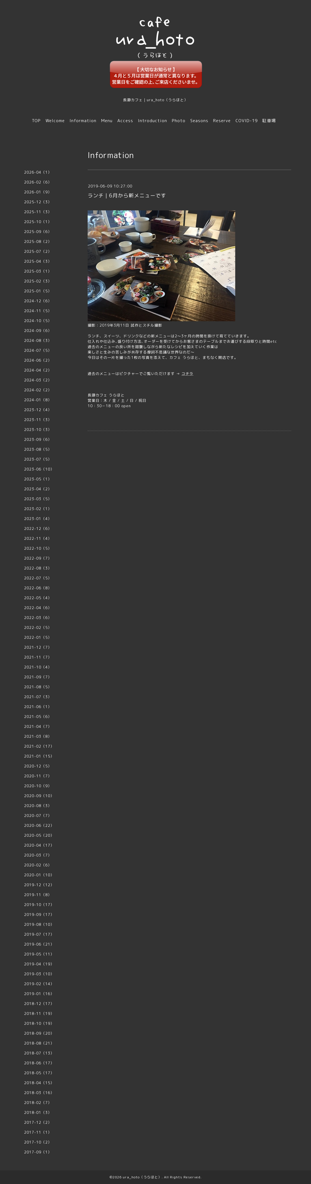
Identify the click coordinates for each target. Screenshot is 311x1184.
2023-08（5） (38, 449)
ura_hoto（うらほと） (142, 1177)
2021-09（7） (38, 677)
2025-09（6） (38, 231)
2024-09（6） (38, 330)
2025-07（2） (38, 251)
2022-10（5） (38, 548)
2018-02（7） (38, 1102)
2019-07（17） (39, 934)
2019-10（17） (39, 904)
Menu (107, 121)
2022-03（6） (38, 617)
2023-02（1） (38, 508)
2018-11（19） (39, 1013)
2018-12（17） (39, 1003)
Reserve (222, 121)
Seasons (199, 121)
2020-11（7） (38, 775)
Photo (178, 121)
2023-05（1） (38, 479)
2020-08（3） (38, 805)
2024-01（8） (38, 399)
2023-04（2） (38, 488)
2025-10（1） (38, 221)
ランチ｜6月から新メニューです (127, 195)
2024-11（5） (38, 310)
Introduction (152, 121)
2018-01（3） (38, 1112)
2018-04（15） (39, 1082)
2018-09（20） (39, 1033)
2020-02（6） (38, 865)
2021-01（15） (39, 756)
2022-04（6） (38, 607)
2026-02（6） (38, 182)
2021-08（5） (38, 686)
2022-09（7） (38, 558)
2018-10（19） (39, 1023)
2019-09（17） (39, 914)
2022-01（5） (38, 637)
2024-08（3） (38, 340)
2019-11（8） (38, 894)
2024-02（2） (38, 389)
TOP (36, 121)
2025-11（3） (38, 211)
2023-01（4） (38, 518)
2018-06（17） (39, 1063)
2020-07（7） (38, 815)
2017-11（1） (38, 1132)
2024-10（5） (38, 320)
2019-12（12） (39, 884)
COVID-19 (247, 121)
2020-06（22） (39, 825)
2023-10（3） (38, 429)
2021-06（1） (38, 706)
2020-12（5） (38, 766)
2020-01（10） (39, 874)
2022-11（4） (38, 538)
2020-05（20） (39, 835)
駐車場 (269, 121)
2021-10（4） (38, 667)
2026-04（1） (38, 172)
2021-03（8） (38, 736)
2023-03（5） (38, 498)
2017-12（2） (38, 1122)
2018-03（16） (39, 1092)
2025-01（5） (38, 291)
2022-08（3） (38, 568)
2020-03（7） (38, 855)
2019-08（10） (39, 924)
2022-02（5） (38, 627)
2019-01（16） (39, 993)
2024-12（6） (38, 300)
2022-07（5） (38, 578)
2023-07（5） (38, 459)
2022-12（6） (38, 528)
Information (83, 121)
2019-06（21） (39, 944)
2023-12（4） (38, 409)
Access (125, 121)
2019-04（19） (39, 964)
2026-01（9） (38, 192)
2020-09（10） (39, 795)
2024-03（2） (38, 380)
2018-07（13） (39, 1053)
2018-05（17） (39, 1072)
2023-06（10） (39, 469)
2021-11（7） (38, 657)
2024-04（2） (38, 370)
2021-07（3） (38, 696)
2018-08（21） (39, 1043)
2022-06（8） (38, 587)
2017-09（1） (38, 1152)
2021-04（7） (38, 726)
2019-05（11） (39, 954)
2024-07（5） (38, 350)
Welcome (55, 121)
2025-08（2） (38, 241)
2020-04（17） (39, 845)
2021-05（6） (38, 716)
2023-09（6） (38, 439)
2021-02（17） (39, 746)
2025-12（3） (38, 201)
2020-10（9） (38, 785)
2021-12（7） (38, 647)
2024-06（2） (38, 360)
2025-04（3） (38, 261)
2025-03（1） (38, 271)
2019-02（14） (39, 983)
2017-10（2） (38, 1142)
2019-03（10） (39, 973)
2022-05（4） (38, 597)
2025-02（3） (38, 281)
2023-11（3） (38, 419)
